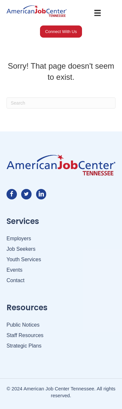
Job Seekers (21, 249)
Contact (15, 280)
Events (14, 270)
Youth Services (24, 259)
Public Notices (23, 325)
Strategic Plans (24, 346)
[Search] (61, 103)
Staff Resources (25, 335)
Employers (19, 238)
